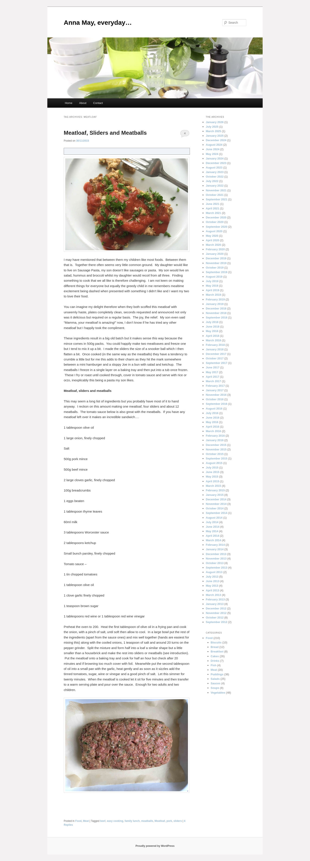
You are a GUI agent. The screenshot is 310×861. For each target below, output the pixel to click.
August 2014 (214, 517)
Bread (215, 647)
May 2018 (212, 331)
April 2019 (212, 290)
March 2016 (213, 431)
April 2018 (212, 335)
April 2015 (212, 481)
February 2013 (215, 599)
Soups (215, 687)
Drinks (215, 660)
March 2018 (213, 340)
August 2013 (214, 572)
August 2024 (214, 144)
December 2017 (216, 354)
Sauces (216, 683)
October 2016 (214, 399)
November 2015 (216, 449)
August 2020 (214, 231)
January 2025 (214, 135)
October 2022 (214, 176)
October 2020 (214, 222)
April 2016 (212, 426)
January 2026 (214, 122)
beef (102, 820)
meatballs (147, 820)
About (82, 103)
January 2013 (214, 604)
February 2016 (215, 435)
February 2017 (215, 385)
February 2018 (215, 344)
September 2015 (216, 458)
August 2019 (214, 276)
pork (169, 820)
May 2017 (212, 372)
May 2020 (212, 235)
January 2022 (214, 185)
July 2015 (212, 467)
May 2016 (212, 422)
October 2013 (214, 563)
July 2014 (212, 522)
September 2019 (216, 272)
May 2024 (212, 154)
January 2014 (214, 549)
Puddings (217, 674)
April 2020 (212, 240)
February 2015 (215, 490)
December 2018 (216, 308)
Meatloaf (160, 820)
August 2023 (214, 167)
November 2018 (216, 313)
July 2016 (212, 413)
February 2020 (215, 249)
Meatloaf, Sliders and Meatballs (105, 133)
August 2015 (214, 463)
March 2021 (213, 213)
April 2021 (212, 208)
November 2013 (216, 558)
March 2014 (213, 540)
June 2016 (212, 417)
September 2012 (216, 622)
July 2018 (212, 322)
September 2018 (216, 317)
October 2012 (214, 617)
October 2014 (214, 508)
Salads (215, 678)
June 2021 (212, 204)
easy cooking (115, 820)
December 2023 (216, 163)
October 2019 (214, 267)
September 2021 (216, 199)
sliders (178, 820)
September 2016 (216, 403)
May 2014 (212, 531)
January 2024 (214, 158)
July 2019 (212, 281)
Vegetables (218, 692)
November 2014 (216, 503)
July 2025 (212, 126)
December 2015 (216, 445)
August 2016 (214, 408)
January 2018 (214, 349)
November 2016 (216, 394)
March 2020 (213, 244)
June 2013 (212, 581)
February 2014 (215, 544)
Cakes (215, 656)
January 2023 (214, 172)
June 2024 (212, 149)
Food (78, 820)
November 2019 (216, 263)
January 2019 (214, 304)
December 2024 (216, 140)
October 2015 (214, 454)
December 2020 (216, 217)
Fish (214, 665)
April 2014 (212, 535)
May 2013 (212, 585)
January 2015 (214, 494)
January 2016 (214, 440)
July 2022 (212, 181)
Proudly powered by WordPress (154, 845)
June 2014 (212, 526)
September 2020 (216, 226)
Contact (98, 103)
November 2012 (216, 613)
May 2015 (212, 476)
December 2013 (216, 554)
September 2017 (216, 363)
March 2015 (213, 485)
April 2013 (212, 590)
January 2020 (214, 253)
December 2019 (216, 258)
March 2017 (213, 381)
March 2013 (213, 595)
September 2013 (216, 567)
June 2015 (212, 472)
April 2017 (212, 376)
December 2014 (216, 499)
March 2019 (213, 294)
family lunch (132, 820)
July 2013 (212, 576)
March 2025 (213, 131)
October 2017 (214, 358)
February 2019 (215, 299)
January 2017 (214, 390)
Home (68, 103)
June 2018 (212, 326)
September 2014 (216, 513)
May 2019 (212, 285)
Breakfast (217, 651)
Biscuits (216, 642)
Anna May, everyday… (98, 22)
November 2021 (216, 190)
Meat (86, 820)
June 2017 (212, 367)
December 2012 (216, 608)
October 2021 (214, 194)
